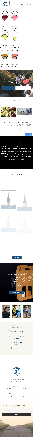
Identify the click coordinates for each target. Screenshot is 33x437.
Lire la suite (10, 125)
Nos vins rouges (9, 388)
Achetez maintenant (16, 292)
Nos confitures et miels (8, 396)
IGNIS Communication (20, 382)
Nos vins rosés (24, 388)
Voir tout (28, 134)
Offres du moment (8, 399)
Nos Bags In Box (9, 393)
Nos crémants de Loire (24, 391)
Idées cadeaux (24, 396)
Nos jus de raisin (24, 393)
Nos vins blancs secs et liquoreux (8, 391)
